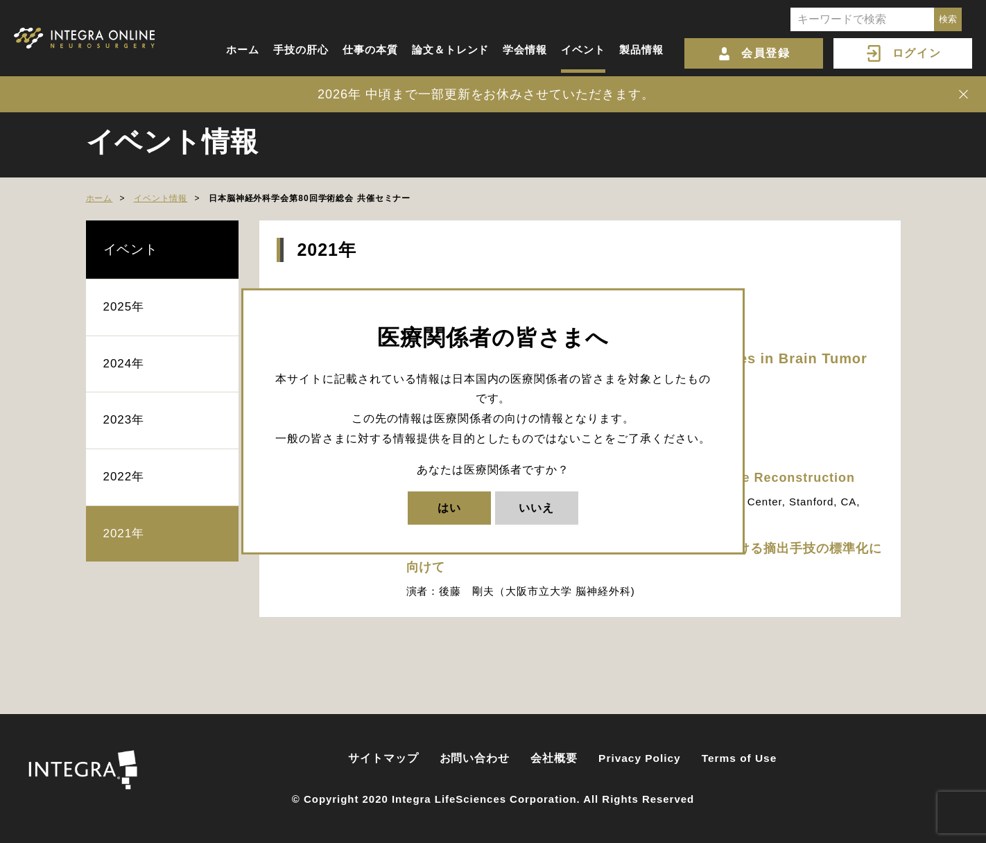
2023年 (124, 419)
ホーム (242, 49)
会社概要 (554, 758)
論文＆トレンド (451, 49)
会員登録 (765, 53)
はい (449, 507)
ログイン (916, 53)
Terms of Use (739, 758)
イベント (583, 49)
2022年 (124, 476)
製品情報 (641, 49)
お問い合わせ (475, 758)
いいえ (536, 507)
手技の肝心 (301, 49)
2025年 (124, 306)
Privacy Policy (639, 758)
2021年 (124, 533)
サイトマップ (383, 758)
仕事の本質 (370, 49)
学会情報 (525, 49)
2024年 (124, 363)
